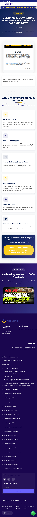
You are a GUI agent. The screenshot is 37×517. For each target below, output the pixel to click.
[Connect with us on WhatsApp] (33, 513)
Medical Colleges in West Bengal (10, 423)
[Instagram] (5, 1)
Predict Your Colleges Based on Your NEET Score (22, 349)
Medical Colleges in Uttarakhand (10, 431)
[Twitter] (3, 1)
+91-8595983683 (6, 333)
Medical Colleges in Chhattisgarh (11, 402)
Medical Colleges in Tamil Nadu (10, 414)
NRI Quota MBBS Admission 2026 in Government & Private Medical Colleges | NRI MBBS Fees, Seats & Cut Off (19, 384)
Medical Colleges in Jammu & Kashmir (12, 469)
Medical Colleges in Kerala (9, 460)
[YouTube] (9, 1)
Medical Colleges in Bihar (8, 398)
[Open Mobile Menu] (35, 4)
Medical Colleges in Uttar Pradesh (11, 418)
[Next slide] (33, 295)
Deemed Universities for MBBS (12, 374)
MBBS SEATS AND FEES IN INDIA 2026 (13, 360)
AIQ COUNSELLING (8, 376)
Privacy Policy (18, 507)
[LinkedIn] (7, 1)
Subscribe (18, 491)
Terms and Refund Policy (29, 507)
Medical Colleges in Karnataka (10, 410)
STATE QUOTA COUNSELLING (11, 368)
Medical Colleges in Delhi (8, 443)
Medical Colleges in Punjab (9, 456)
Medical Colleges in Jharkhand (10, 448)
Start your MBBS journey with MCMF (18, 250)
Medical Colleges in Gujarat (9, 406)
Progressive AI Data (27, 503)
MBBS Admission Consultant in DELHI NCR (14, 371)
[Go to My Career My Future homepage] (6, 4)
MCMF (7, 500)
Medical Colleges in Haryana (9, 435)
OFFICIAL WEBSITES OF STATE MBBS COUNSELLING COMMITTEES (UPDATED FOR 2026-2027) (16, 380)
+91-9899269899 (6, 331)
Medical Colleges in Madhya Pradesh (11, 452)
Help (3, 506)
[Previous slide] (3, 295)
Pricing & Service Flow (9, 507)
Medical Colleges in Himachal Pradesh (12, 427)
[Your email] (15, 487)
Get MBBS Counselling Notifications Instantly (23, 347)
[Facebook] (13, 479)
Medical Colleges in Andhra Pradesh (11, 393)
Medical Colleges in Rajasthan (10, 464)
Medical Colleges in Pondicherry (10, 439)
